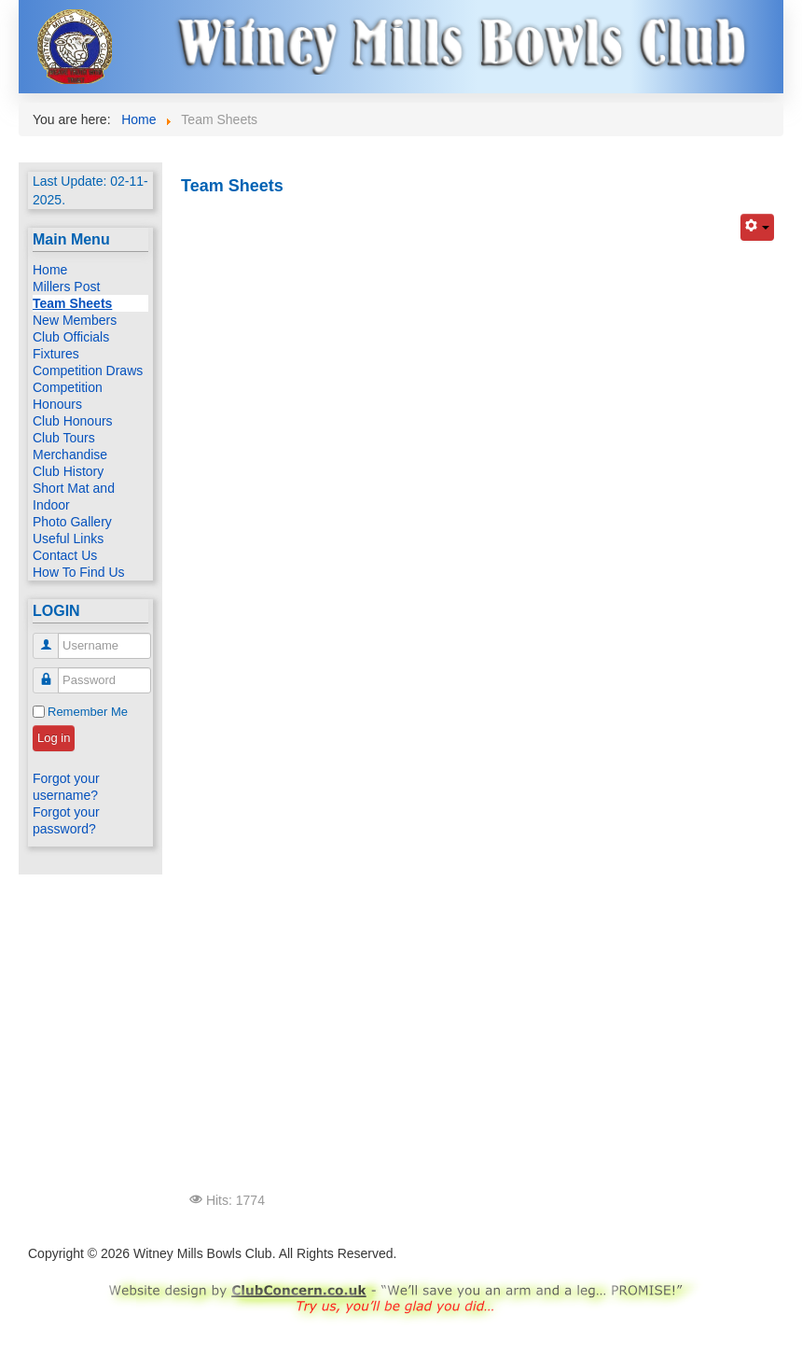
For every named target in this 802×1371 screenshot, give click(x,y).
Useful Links (68, 538)
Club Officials (71, 336)
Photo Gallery (72, 521)
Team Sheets (72, 303)
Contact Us (65, 555)
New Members (75, 320)
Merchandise (70, 454)
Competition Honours (68, 396)
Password (52, 672)
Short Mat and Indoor (74, 496)
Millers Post (66, 286)
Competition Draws (88, 370)
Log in (53, 738)
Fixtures (56, 353)
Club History (68, 471)
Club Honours (73, 420)
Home (50, 269)
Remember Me (88, 712)
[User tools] (757, 227)
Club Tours (64, 437)
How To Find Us (79, 572)
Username (52, 637)
